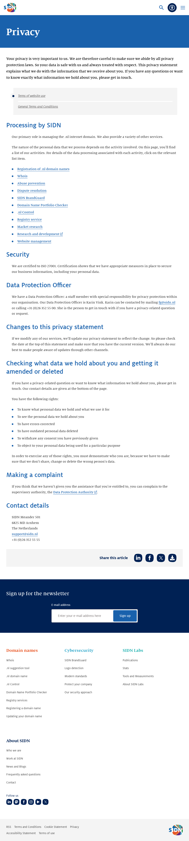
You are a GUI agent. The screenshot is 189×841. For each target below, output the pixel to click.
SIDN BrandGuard (31, 198)
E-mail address (60, 604)
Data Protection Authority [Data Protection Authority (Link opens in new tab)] (73, 492)
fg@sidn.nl (167, 302)
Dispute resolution (32, 191)
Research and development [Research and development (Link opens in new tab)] (38, 234)
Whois (22, 176)
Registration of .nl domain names (43, 169)
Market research (30, 227)
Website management (34, 241)
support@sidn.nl (25, 534)
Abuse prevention (31, 183)
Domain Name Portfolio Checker (42, 205)
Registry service (29, 219)
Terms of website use (31, 96)
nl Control (26, 212)
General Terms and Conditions (38, 106)
